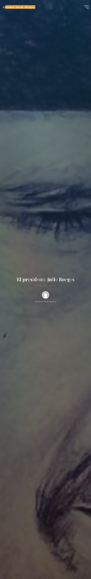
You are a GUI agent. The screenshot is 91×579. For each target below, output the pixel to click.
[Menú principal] (86, 7)
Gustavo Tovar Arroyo (18, 7)
